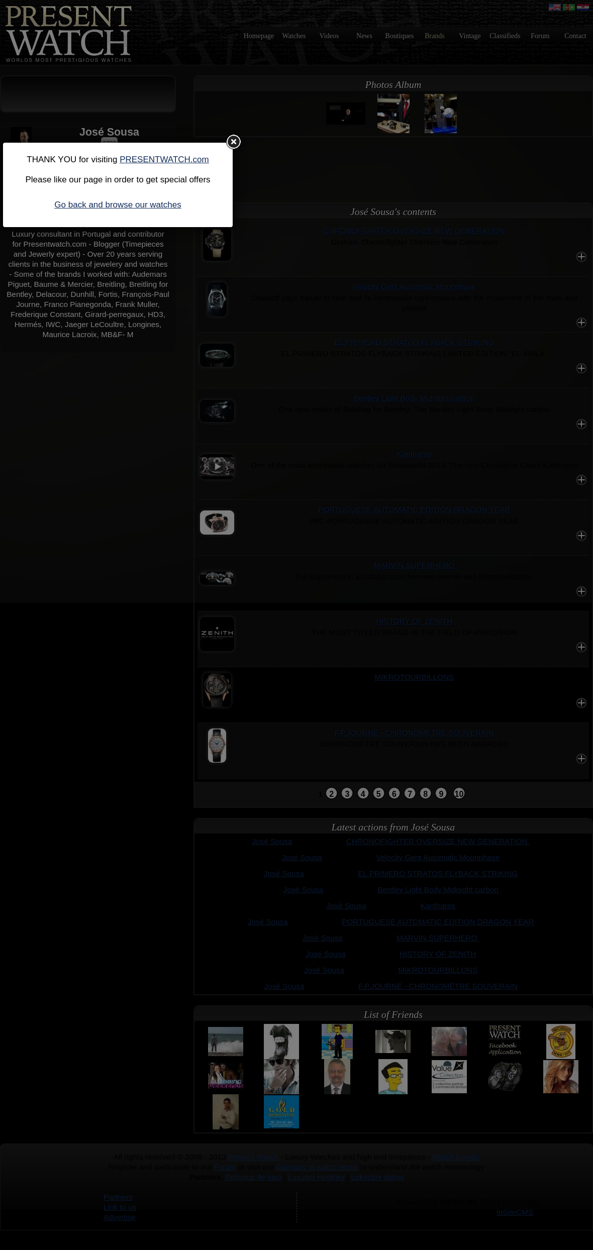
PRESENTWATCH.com (164, 159)
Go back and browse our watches (117, 205)
